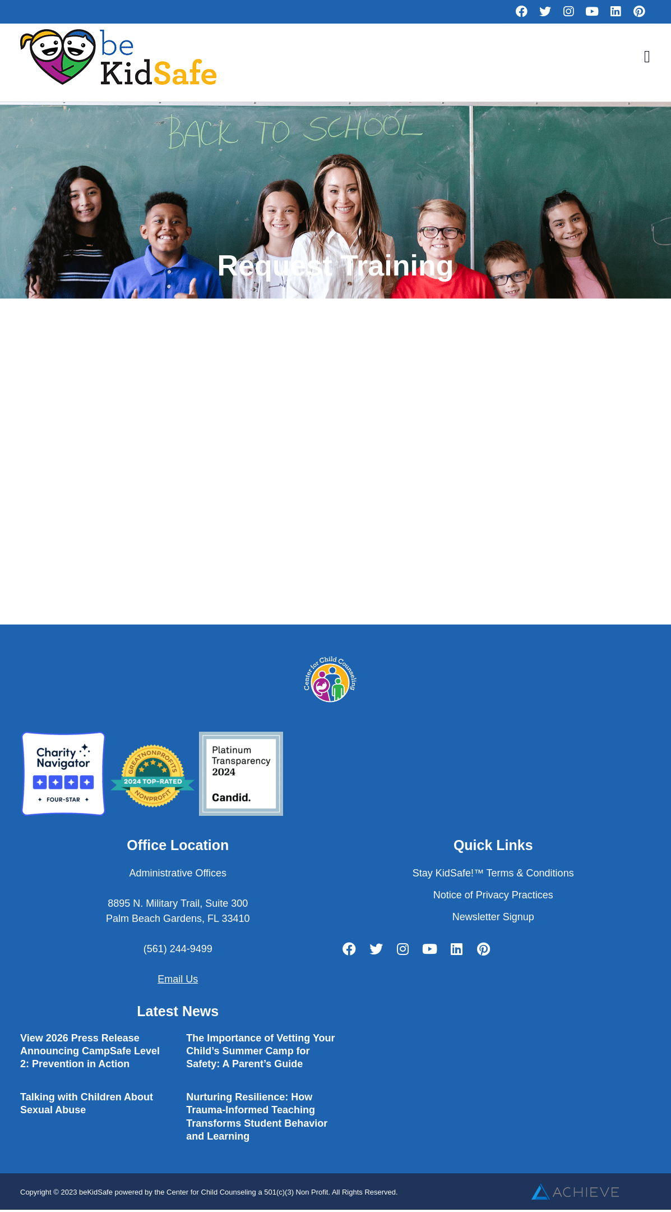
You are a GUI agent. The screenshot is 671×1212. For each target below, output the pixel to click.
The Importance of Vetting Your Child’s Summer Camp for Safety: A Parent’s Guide (260, 1051)
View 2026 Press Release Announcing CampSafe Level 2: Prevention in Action (90, 1051)
